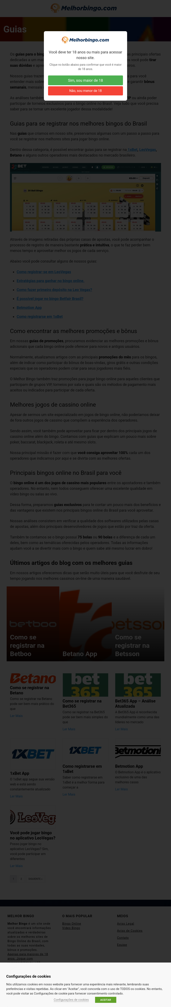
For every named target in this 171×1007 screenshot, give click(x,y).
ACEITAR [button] (105, 999)
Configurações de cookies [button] (71, 1000)
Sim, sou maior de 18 (85, 80)
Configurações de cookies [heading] (28, 976)
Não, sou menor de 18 (85, 91)
